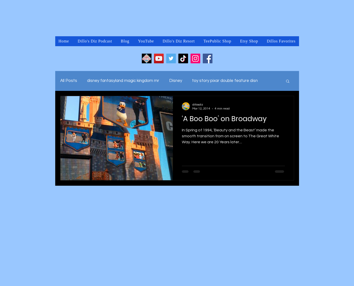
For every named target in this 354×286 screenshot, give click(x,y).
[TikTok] (183, 58)
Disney (175, 80)
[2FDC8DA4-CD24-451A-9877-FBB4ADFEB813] (147, 58)
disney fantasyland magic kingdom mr (123, 80)
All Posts (68, 80)
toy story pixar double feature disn (225, 80)
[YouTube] (159, 58)
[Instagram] (195, 58)
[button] (287, 81)
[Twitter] (171, 58)
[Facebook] (207, 58)
